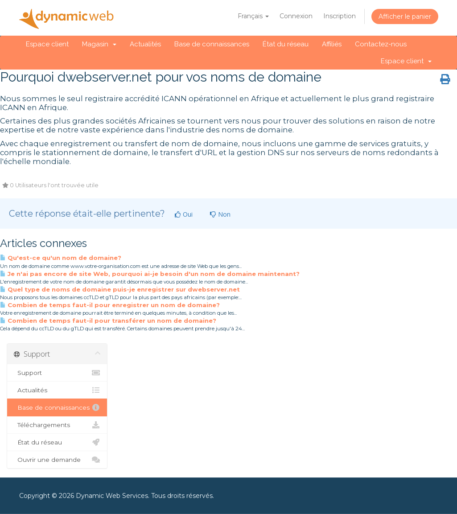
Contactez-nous (381, 44)
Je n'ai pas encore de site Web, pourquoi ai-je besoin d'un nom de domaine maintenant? (150, 273)
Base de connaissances (211, 44)
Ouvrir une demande (57, 459)
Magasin (99, 44)
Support (57, 372)
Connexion (296, 16)
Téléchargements (57, 424)
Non (220, 214)
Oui (184, 214)
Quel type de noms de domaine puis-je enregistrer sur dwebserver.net (120, 289)
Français (253, 16)
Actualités (145, 44)
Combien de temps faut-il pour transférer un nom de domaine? (108, 320)
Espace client (47, 44)
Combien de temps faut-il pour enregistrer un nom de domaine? (110, 304)
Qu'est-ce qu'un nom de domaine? (60, 257)
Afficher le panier (405, 16)
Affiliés (332, 44)
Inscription (339, 16)
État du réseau (286, 44)
